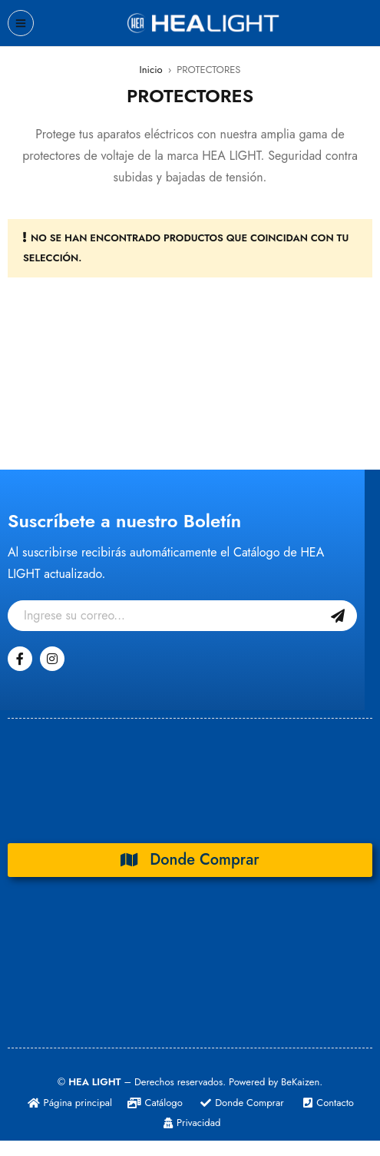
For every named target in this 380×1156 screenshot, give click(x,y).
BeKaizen (300, 1082)
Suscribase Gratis (338, 615)
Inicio (151, 69)
